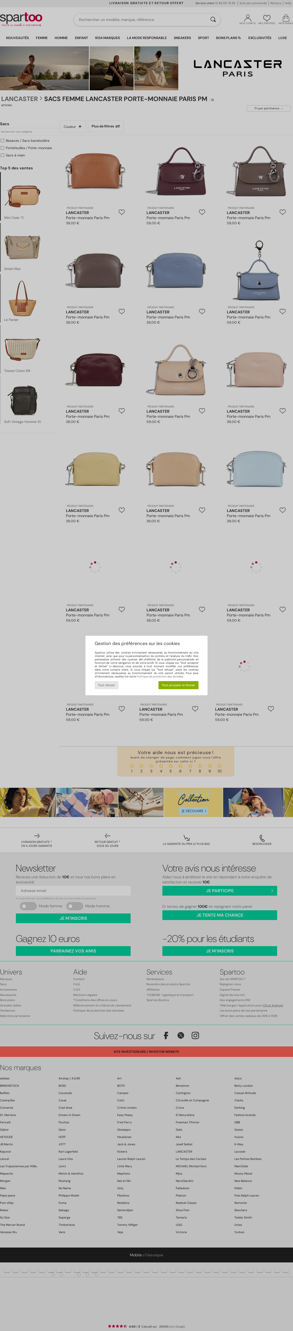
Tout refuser (106, 685)
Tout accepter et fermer (178, 685)
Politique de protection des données (160, 676)
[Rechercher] (213, 20)
